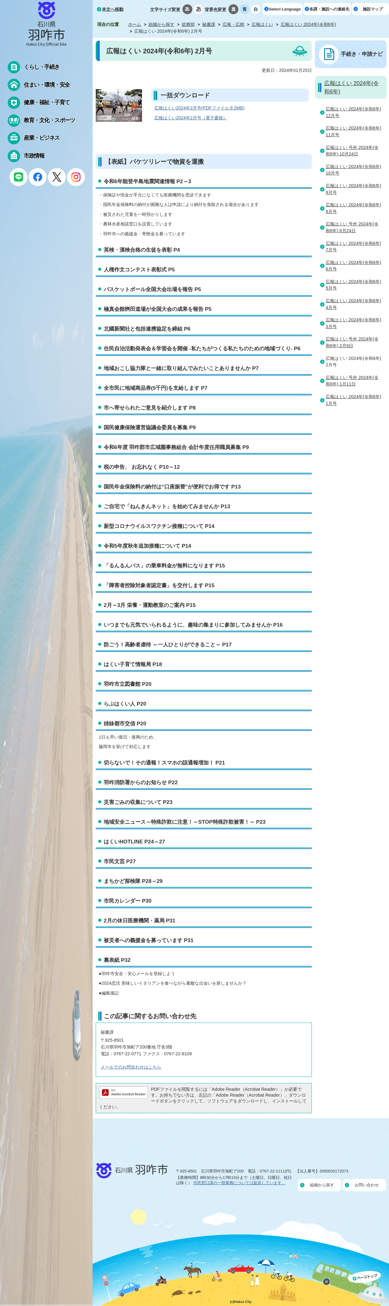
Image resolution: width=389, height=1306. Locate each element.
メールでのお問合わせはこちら (131, 1067)
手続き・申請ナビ (362, 54)
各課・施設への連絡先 (329, 9)
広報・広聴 (233, 24)
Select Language (285, 9)
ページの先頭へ (368, 1288)
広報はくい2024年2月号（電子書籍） (190, 117)
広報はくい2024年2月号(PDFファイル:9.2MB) (199, 107)
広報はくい (262, 24)
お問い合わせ (367, 1185)
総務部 (188, 24)
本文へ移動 (112, 9)
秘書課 (208, 24)
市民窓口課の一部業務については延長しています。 (239, 1182)
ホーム (134, 24)
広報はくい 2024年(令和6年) (308, 24)
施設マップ (373, 9)
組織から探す (161, 24)
